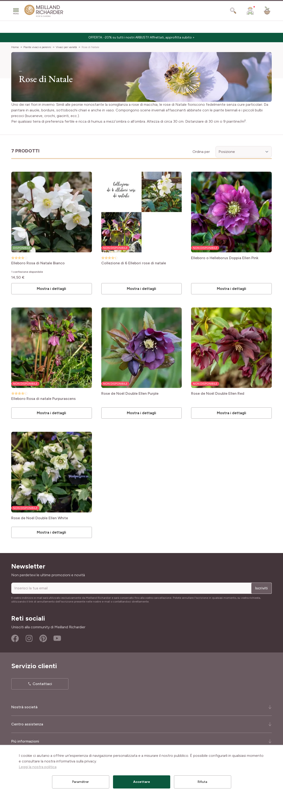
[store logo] (43, 11)
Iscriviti (261, 588)
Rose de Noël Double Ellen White (39, 518)
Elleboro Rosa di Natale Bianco (38, 263)
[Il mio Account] (250, 10)
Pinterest (43, 638)
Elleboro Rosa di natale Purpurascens (43, 399)
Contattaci (42, 684)
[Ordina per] (243, 151)
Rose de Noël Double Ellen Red (217, 394)
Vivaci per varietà (66, 47)
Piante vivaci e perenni (37, 47)
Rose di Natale (90, 47)
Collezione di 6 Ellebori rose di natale (133, 263)
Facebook (15, 638)
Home (15, 47)
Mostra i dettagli (51, 288)
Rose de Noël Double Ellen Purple (129, 394)
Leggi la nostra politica (38, 767)
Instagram (29, 638)
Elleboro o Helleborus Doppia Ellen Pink (224, 258)
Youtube (57, 638)
